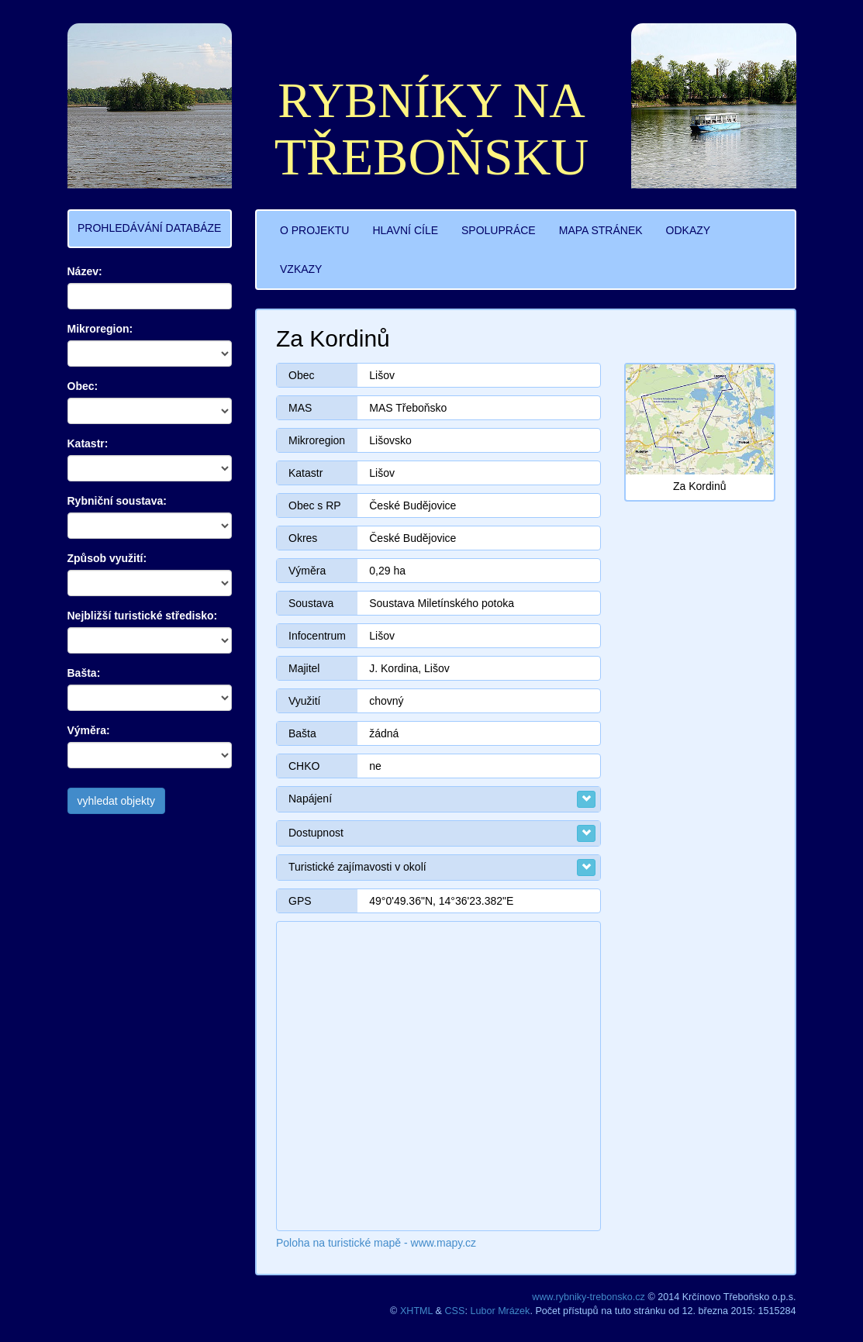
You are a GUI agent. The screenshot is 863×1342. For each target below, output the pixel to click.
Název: (84, 271)
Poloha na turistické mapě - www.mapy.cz (376, 1243)
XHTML (416, 1311)
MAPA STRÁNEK (601, 230)
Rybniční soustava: (117, 501)
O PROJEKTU (314, 230)
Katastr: (88, 443)
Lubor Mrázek (500, 1311)
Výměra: (88, 730)
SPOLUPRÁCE (498, 230)
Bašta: (84, 673)
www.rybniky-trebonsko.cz (588, 1297)
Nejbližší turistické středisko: (142, 615)
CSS (455, 1311)
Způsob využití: (107, 558)
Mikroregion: (100, 329)
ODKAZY (688, 230)
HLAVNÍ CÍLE (405, 230)
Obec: (82, 386)
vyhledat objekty (116, 801)
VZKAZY (301, 269)
